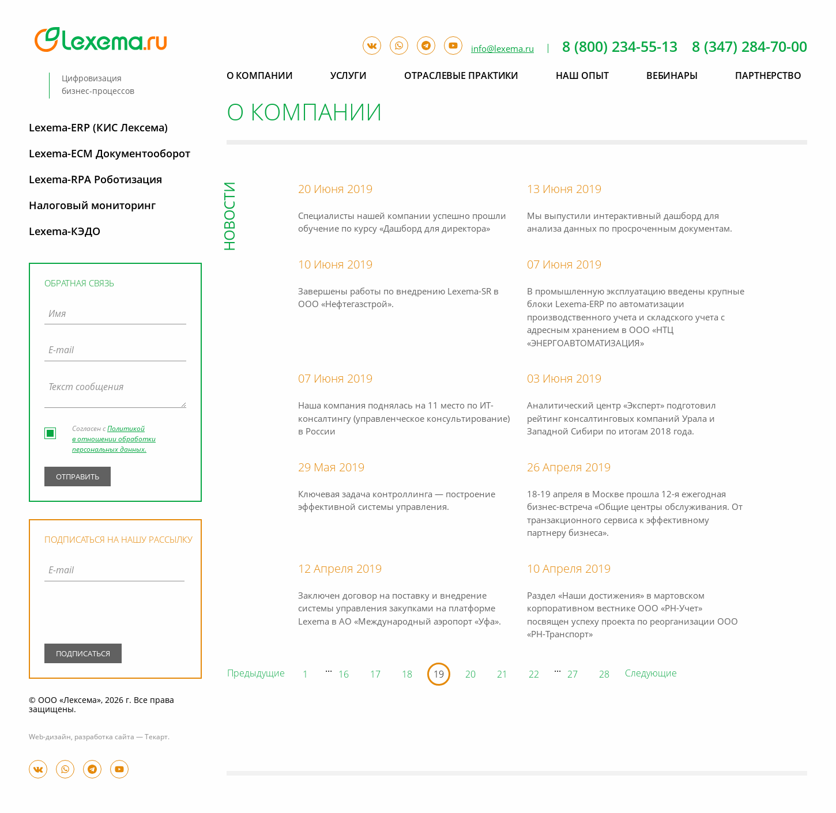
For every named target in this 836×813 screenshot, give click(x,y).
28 (604, 675)
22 (534, 675)
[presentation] (114, 615)
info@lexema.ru (502, 49)
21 (502, 675)
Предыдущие (256, 674)
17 (375, 675)
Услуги (348, 76)
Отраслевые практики (461, 76)
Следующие (651, 674)
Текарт (156, 737)
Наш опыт (582, 76)
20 (470, 675)
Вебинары (672, 76)
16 (343, 675)
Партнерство (768, 76)
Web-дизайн (50, 737)
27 (572, 675)
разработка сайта (104, 737)
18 (407, 675)
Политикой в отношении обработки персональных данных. (114, 439)
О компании (260, 76)
